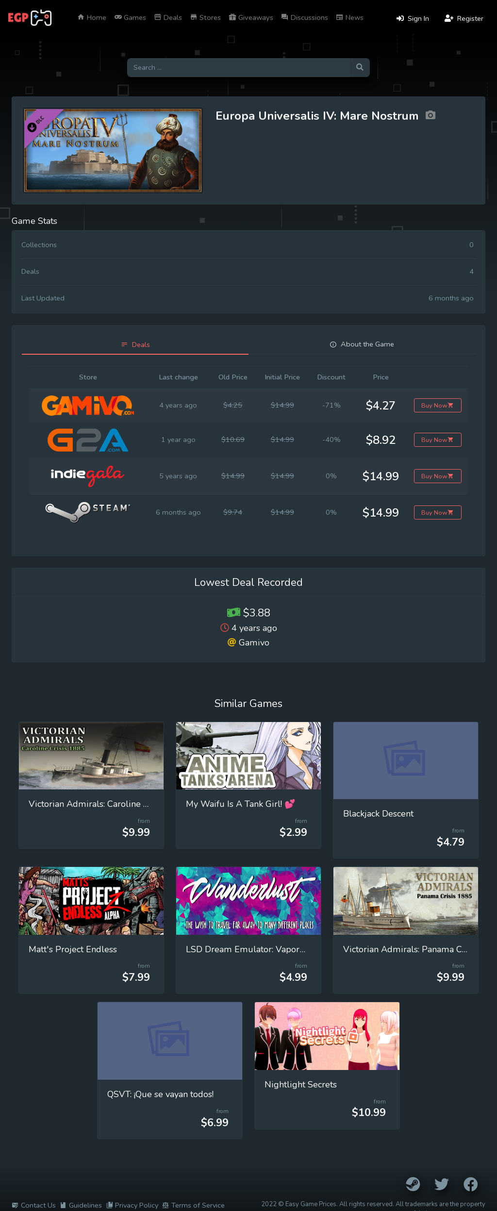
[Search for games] (238, 67)
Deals (168, 17)
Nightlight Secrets (301, 1084)
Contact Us (34, 1205)
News (350, 17)
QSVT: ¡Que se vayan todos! (160, 1094)
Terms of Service (193, 1205)
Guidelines (81, 1205)
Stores (205, 17)
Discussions (304, 17)
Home (91, 17)
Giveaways (251, 17)
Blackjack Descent (378, 813)
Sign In (413, 18)
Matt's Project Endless (73, 949)
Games (130, 17)
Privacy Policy (132, 1205)
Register (464, 18)
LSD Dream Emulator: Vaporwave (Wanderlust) (281, 949)
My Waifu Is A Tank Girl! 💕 (241, 804)
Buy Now (437, 405)
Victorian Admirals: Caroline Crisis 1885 (109, 804)
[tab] (135, 344)
